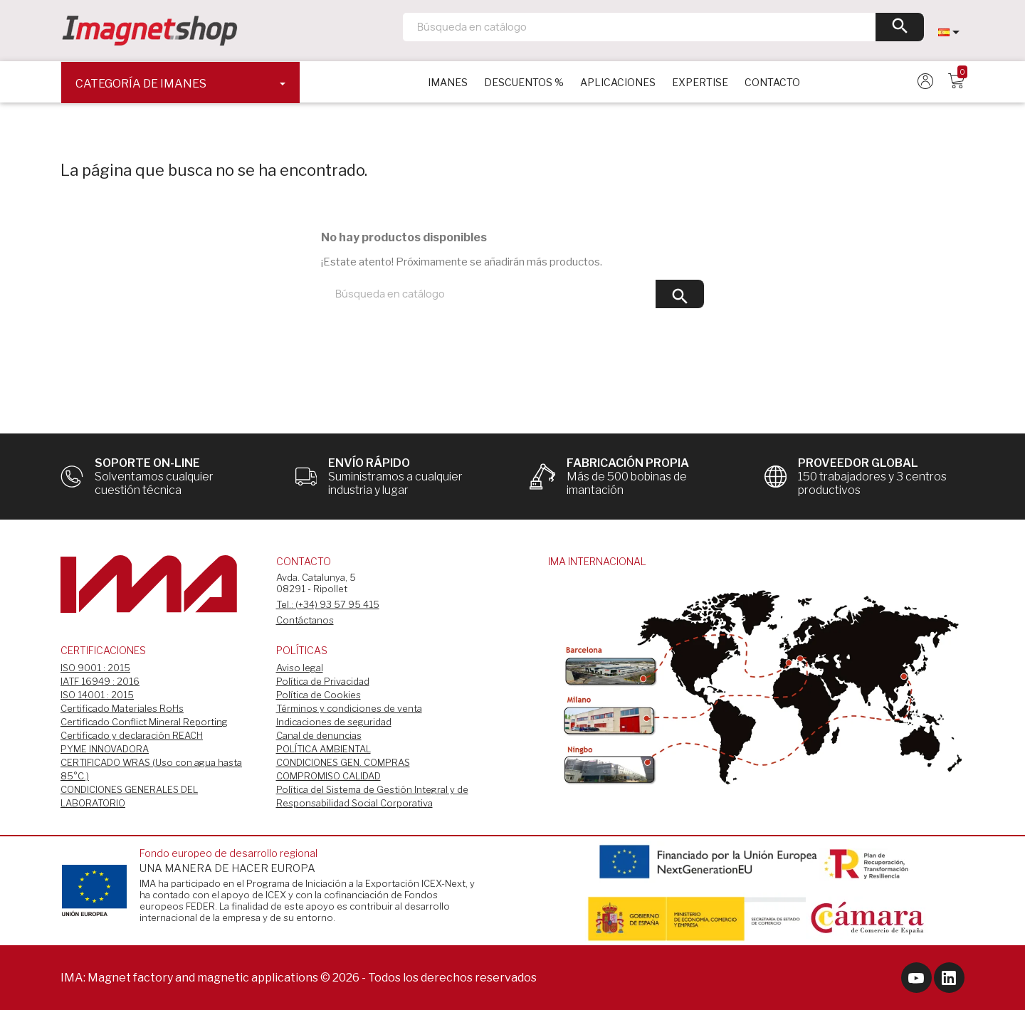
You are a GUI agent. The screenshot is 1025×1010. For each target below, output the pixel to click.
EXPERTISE (700, 82)
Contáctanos (305, 620)
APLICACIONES (618, 82)
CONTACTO (772, 82)
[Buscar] (663, 27)
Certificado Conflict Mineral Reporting (144, 721)
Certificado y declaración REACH (132, 735)
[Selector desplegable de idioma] (951, 32)
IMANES (448, 82)
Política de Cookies (318, 694)
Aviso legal (299, 667)
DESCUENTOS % (524, 82)
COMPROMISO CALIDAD (328, 776)
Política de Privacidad (322, 681)
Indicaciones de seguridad (333, 721)
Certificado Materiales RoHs (122, 708)
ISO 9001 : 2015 (95, 667)
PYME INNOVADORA (105, 748)
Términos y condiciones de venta (349, 708)
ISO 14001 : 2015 (97, 694)
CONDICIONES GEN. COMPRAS (343, 762)
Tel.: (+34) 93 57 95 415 (327, 604)
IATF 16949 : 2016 (100, 681)
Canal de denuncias (319, 735)
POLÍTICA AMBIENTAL (323, 748)
